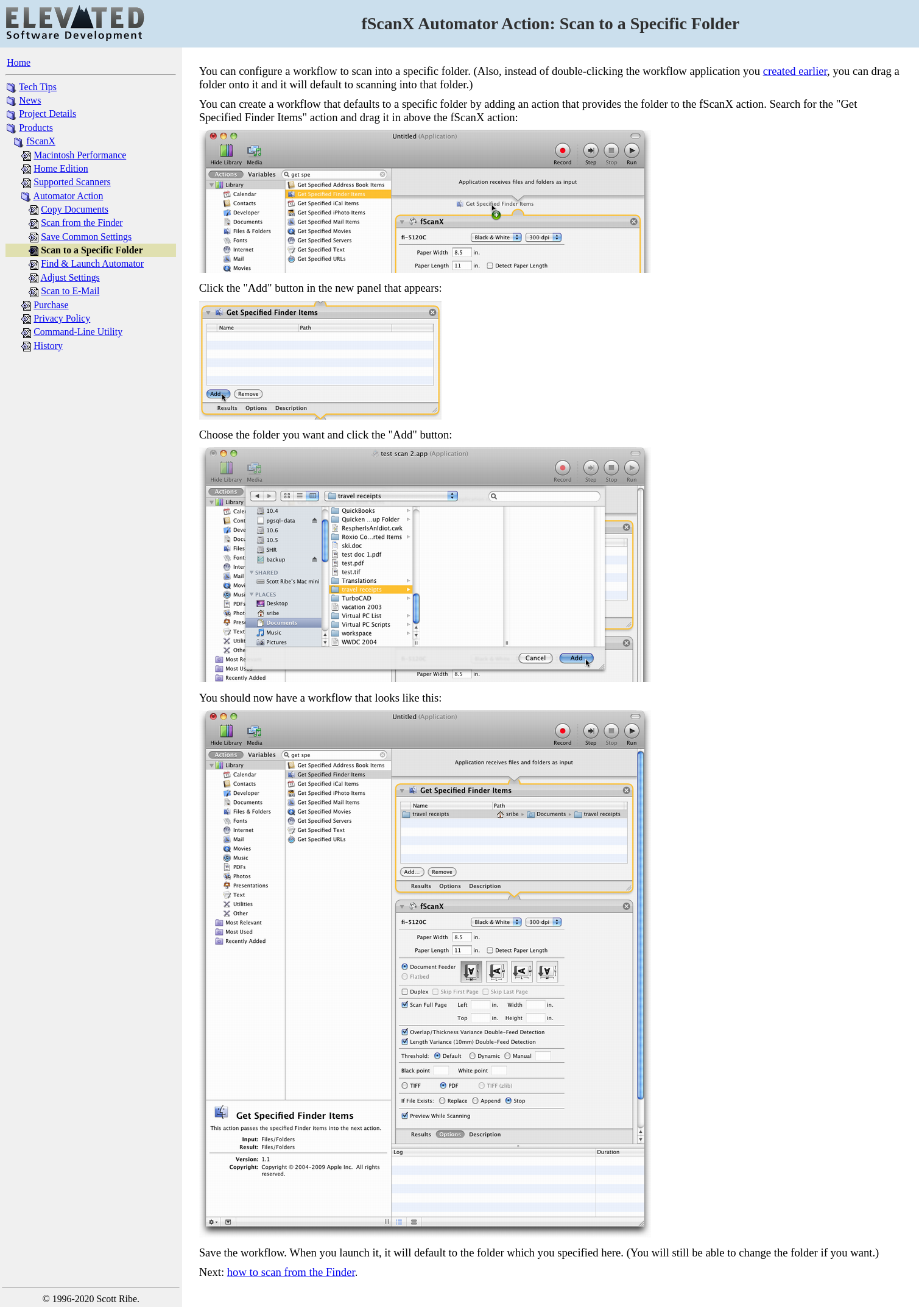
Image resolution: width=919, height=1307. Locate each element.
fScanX (40, 141)
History (48, 345)
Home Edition (60, 168)
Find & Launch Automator (92, 263)
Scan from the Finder (81, 222)
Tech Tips (38, 87)
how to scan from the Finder (291, 1272)
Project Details (47, 113)
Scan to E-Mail (70, 291)
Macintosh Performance (79, 155)
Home (18, 62)
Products (36, 127)
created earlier (795, 71)
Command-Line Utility (77, 331)
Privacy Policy (61, 318)
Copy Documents (74, 209)
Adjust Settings (69, 277)
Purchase (50, 305)
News (30, 100)
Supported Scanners (71, 182)
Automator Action (68, 196)
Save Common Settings (86, 236)
